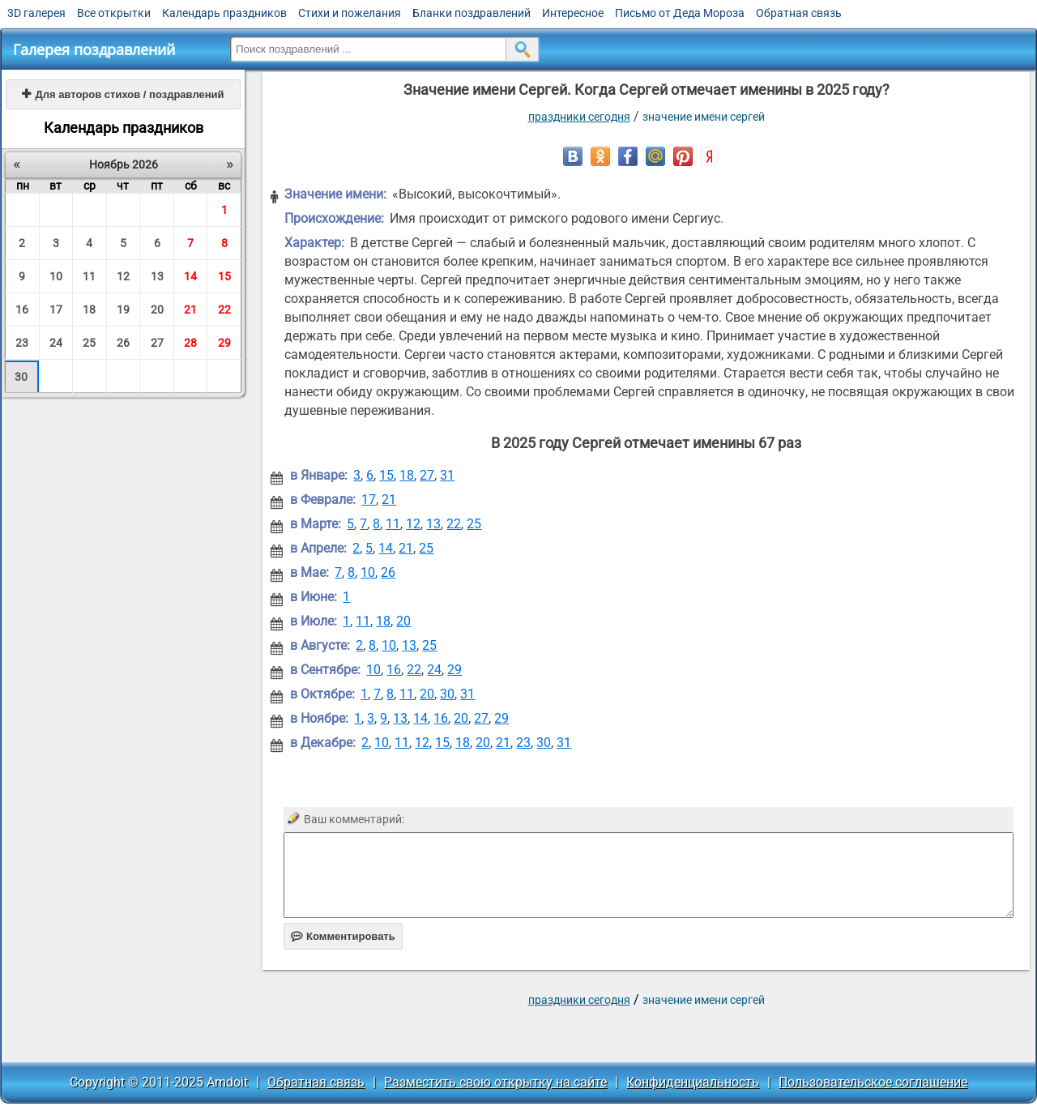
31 (447, 475)
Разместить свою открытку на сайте (495, 1082)
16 (21, 309)
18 (89, 309)
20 (157, 309)
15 (224, 276)
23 (21, 342)
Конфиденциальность (692, 1082)
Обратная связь (799, 12)
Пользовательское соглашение (873, 1082)
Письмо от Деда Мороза (680, 12)
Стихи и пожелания (349, 12)
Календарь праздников (224, 12)
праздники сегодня (579, 116)
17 (55, 309)
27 (157, 342)
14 (190, 276)
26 (123, 342)
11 (89, 276)
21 (190, 309)
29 (224, 342)
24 (55, 342)
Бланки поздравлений (471, 12)
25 (89, 342)
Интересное (573, 12)
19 (123, 309)
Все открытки (114, 12)
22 (224, 309)
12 (123, 276)
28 (190, 342)
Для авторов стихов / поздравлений (123, 94)
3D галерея (36, 12)
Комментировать (343, 936)
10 (55, 276)
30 (21, 376)
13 (157, 276)
